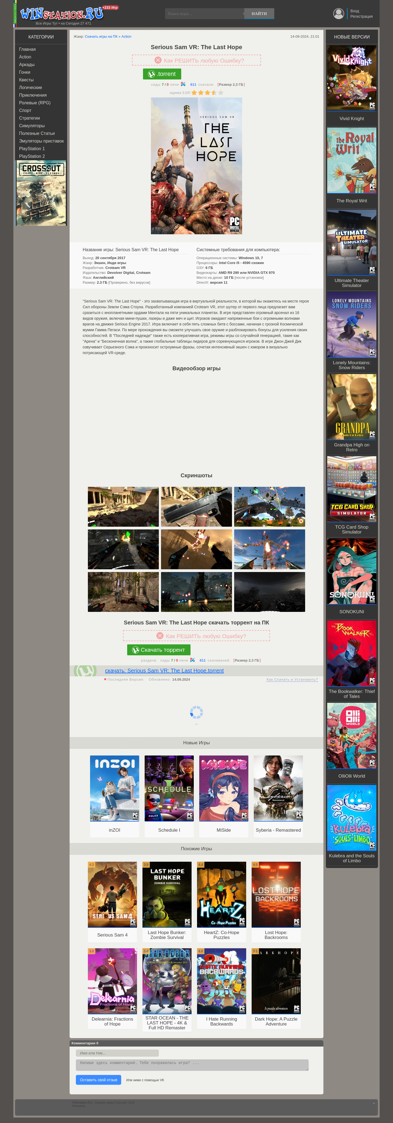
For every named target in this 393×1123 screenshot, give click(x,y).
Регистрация (361, 16)
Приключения (33, 95)
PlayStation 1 (32, 148)
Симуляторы (32, 125)
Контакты (78, 1107)
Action (25, 57)
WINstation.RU (63, 14)
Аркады (27, 64)
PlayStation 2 (32, 156)
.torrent (166, 73)
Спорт (25, 110)
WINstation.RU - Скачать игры (93, 1104)
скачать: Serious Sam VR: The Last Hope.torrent (164, 671)
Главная (27, 49)
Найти (259, 13)
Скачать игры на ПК (101, 36)
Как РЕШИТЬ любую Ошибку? (204, 60)
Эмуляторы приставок (41, 141)
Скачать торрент (163, 650)
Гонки (24, 72)
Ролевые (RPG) (34, 102)
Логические (30, 87)
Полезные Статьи (37, 133)
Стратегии (29, 118)
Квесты (26, 80)
